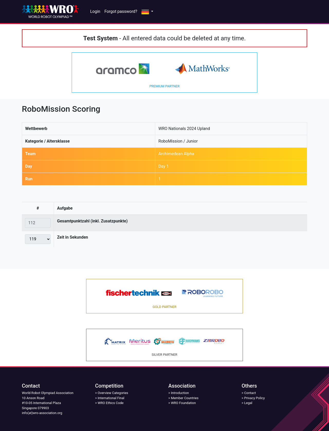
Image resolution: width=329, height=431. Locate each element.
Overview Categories (113, 393)
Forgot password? (120, 11)
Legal (248, 403)
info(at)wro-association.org (42, 413)
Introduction (180, 393)
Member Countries (184, 398)
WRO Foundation (183, 403)
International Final (111, 398)
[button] (147, 11)
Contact (250, 393)
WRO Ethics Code (111, 403)
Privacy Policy (254, 398)
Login (95, 11)
